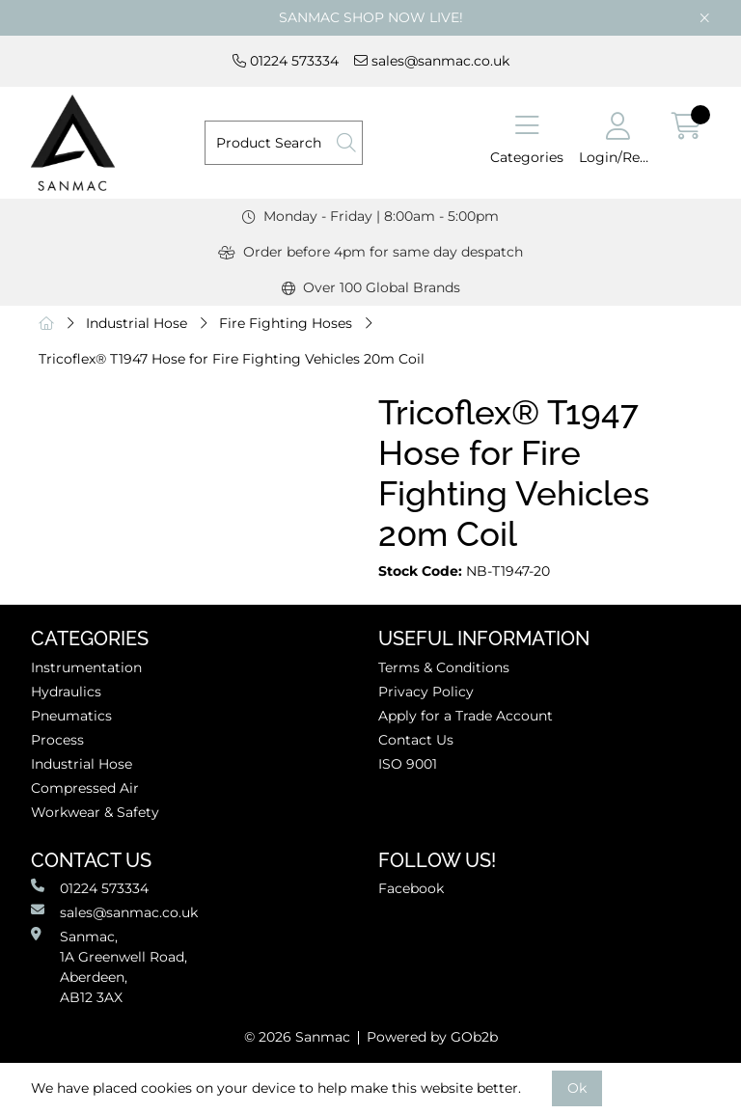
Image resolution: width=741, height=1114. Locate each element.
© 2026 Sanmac (297, 1037)
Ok (577, 1088)
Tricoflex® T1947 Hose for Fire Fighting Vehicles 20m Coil (232, 358)
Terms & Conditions (443, 667)
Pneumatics (71, 715)
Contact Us (415, 739)
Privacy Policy (426, 691)
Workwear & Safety (95, 812)
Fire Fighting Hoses (285, 323)
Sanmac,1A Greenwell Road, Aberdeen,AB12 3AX (109, 966)
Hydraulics (66, 691)
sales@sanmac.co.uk (431, 60)
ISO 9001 (407, 764)
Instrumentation (86, 667)
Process (57, 739)
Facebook (411, 888)
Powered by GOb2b (432, 1037)
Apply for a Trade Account (465, 715)
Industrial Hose (136, 323)
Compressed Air (85, 788)
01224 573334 (286, 60)
